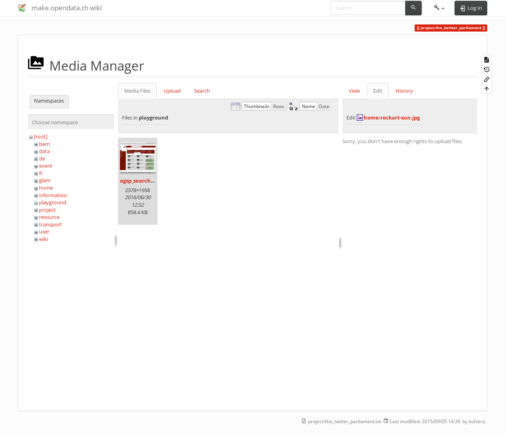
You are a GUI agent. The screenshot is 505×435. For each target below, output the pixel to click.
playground (52, 202)
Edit (377, 90)
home (46, 187)
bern (44, 143)
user (44, 231)
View (354, 90)
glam (44, 180)
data (44, 151)
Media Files (137, 90)
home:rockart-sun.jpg (392, 117)
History (404, 90)
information (53, 195)
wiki (43, 239)
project (47, 209)
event (45, 165)
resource (49, 216)
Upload (172, 90)
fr (41, 173)
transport (50, 224)
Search (202, 90)
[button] (439, 8)
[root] (40, 136)
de (42, 158)
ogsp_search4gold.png (147, 180)
